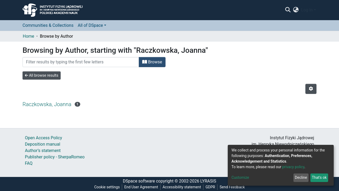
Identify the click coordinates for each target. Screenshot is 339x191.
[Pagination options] (310, 89)
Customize (240, 177)
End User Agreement (141, 187)
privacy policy (293, 167)
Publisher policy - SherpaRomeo (54, 156)
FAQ (29, 163)
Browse (152, 61)
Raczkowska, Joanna (47, 104)
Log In (307, 9)
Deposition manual (42, 144)
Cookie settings (107, 187)
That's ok (319, 177)
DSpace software (139, 181)
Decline (301, 177)
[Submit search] (287, 10)
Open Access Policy (43, 137)
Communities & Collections (48, 25)
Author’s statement (43, 150)
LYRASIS (208, 181)
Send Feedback (232, 187)
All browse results (41, 75)
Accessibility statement (182, 187)
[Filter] (81, 62)
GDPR (210, 187)
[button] (296, 10)
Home (28, 36)
